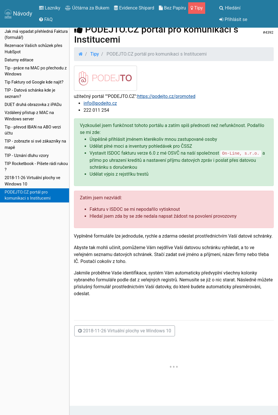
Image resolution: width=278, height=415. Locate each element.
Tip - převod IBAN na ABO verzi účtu (33, 130)
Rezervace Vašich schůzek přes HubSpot (33, 48)
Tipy (94, 54)
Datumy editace (19, 60)
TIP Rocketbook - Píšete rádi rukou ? (36, 167)
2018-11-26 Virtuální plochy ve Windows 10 (32, 181)
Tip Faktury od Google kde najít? (34, 82)
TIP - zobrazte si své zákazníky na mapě (35, 144)
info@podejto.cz (100, 103)
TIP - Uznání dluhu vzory (27, 155)
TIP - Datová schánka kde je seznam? (30, 93)
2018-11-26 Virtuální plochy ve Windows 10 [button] (124, 330)
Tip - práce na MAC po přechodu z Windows (36, 71)
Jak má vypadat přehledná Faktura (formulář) (36, 34)
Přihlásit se (233, 19)
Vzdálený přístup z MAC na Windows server (29, 116)
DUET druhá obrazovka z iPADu (33, 104)
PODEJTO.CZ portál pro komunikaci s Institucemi (28, 195)
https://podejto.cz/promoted (166, 96)
